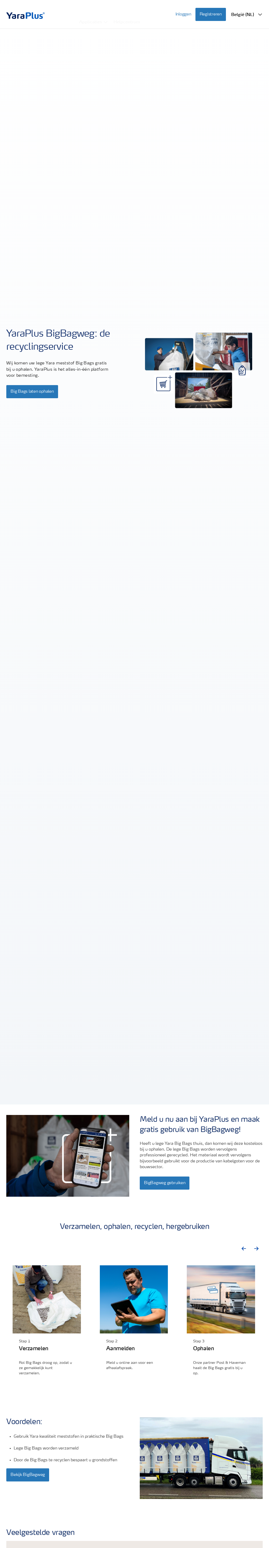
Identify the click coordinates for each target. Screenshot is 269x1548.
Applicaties (90, 10)
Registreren (211, 11)
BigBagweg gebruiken (164, 1183)
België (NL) (242, 10)
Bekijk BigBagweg (28, 1475)
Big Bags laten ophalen (32, 392)
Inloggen (183, 11)
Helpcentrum (127, 10)
